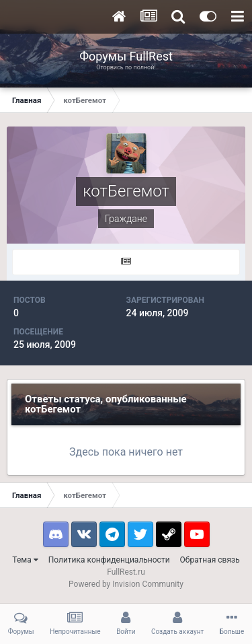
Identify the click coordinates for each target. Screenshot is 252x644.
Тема (25, 560)
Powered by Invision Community (126, 584)
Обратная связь (210, 560)
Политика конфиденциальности (109, 560)
